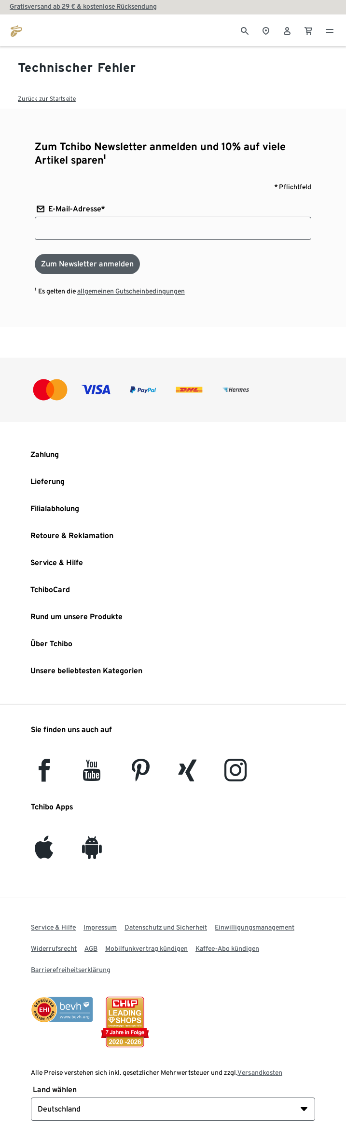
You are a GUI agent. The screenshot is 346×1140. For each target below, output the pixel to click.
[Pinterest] (140, 776)
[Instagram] (235, 776)
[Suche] (244, 29)
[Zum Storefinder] (266, 29)
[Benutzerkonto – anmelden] (287, 29)
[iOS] (44, 853)
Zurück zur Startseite (47, 98)
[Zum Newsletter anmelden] (87, 264)
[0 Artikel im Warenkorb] (308, 29)
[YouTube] (92, 776)
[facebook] (44, 776)
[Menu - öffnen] (329, 29)
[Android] (92, 853)
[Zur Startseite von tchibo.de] (16, 29)
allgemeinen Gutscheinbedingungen (131, 291)
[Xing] (188, 776)
